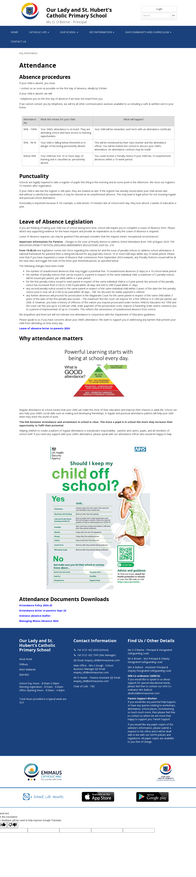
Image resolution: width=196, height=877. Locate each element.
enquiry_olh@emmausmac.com (102, 660)
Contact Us (18, 41)
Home (14, 32)
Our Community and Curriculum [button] (148, 32)
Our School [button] (69, 32)
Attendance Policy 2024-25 (35, 605)
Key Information (28, 53)
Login (159, 9)
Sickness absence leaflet (34, 615)
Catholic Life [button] (39, 32)
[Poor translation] (12, 825)
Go (173, 15)
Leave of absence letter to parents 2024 (44, 328)
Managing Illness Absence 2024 (38, 621)
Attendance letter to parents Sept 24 (42, 610)
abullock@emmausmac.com (143, 693)
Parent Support (161, 719)
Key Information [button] (101, 32)
